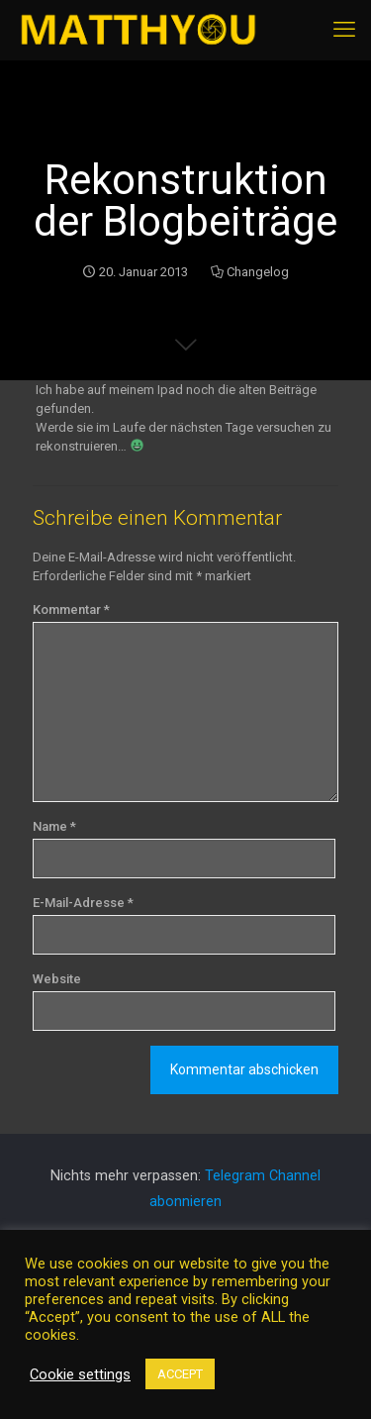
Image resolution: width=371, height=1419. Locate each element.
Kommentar (71, 609)
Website (57, 978)
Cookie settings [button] (80, 1374)
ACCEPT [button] (180, 1374)
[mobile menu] (344, 30)
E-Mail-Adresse (83, 902)
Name (54, 826)
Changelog (258, 271)
